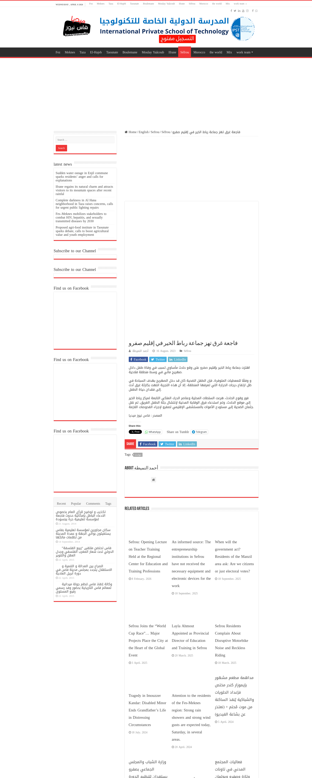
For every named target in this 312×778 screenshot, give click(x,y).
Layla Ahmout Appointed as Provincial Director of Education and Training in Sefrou (190, 505)
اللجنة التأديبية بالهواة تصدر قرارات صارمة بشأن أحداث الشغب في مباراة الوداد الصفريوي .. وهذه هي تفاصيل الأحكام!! (191, 667)
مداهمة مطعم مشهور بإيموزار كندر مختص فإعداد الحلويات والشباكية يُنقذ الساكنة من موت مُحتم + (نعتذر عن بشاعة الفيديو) (234, 565)
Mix (228, 3)
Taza (111, 3)
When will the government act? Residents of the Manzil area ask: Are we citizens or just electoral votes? (234, 425)
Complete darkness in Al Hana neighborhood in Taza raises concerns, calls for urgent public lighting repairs (84, 204)
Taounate (134, 3)
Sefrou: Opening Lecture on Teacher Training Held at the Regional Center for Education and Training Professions (148, 425)
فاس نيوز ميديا (139, 284)
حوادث (138, 324)
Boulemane (148, 3)
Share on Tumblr (178, 300)
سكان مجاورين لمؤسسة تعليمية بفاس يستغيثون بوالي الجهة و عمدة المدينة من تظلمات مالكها (83, 533)
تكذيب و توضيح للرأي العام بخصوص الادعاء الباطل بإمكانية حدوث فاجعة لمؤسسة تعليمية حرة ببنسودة (81, 515)
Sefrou (155, 132)
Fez (91, 3)
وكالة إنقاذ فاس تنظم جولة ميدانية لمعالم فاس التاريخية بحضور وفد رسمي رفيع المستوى (84, 588)
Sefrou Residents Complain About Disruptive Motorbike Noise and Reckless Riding (231, 509)
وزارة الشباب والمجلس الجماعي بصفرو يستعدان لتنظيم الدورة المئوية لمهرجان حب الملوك (148, 645)
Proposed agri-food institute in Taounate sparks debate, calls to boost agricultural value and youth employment (82, 231)
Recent (61, 503)
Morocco (203, 3)
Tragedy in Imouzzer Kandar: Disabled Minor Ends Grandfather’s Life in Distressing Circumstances (147, 579)
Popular (76, 503)
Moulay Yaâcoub (166, 3)
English (144, 132)
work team (239, 3)
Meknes (101, 3)
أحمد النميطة (140, 219)
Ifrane (182, 3)
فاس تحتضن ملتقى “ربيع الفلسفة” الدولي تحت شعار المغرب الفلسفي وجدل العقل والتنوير (85, 551)
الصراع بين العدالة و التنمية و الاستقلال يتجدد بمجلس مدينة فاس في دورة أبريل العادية (84, 569)
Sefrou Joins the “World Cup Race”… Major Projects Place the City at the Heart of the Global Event (148, 509)
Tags (108, 503)
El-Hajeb (121, 3)
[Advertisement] (156, 91)
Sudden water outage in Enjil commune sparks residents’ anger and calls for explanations (82, 176)
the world (217, 3)
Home (131, 132)
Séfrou (192, 3)
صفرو (204, 236)
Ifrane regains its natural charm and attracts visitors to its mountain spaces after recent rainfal (84, 190)
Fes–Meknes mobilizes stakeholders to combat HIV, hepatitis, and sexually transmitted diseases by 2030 (81, 217)
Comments (93, 503)
